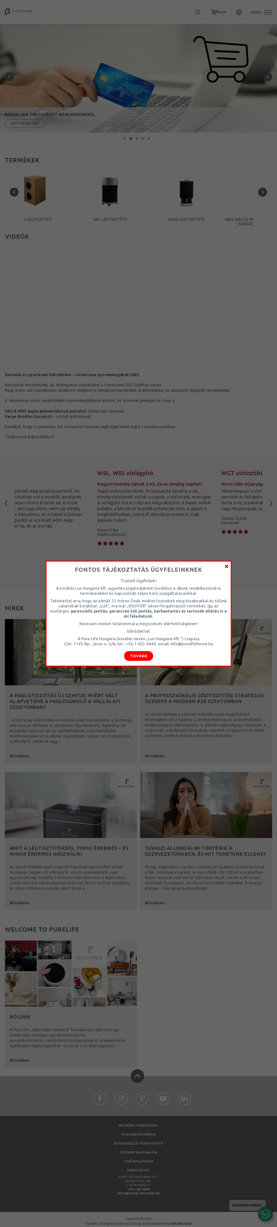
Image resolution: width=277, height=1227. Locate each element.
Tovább (138, 656)
